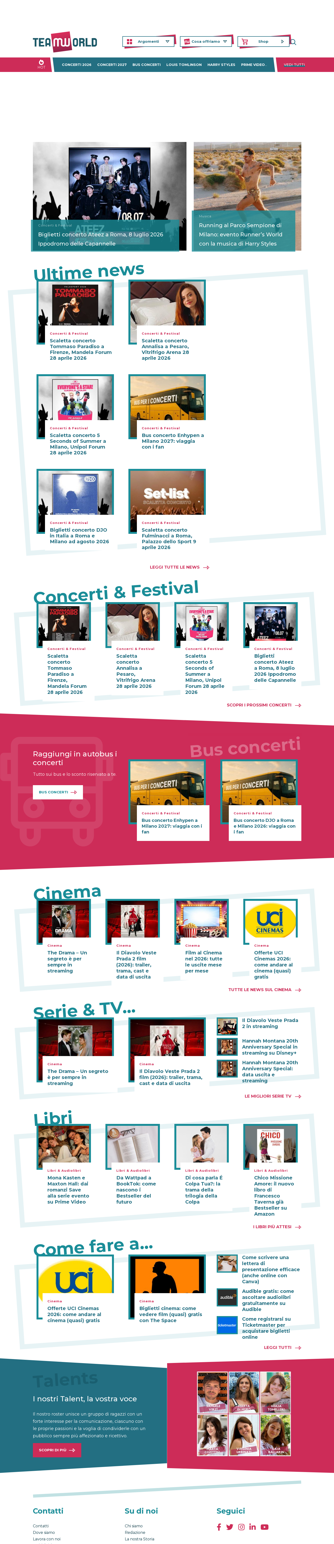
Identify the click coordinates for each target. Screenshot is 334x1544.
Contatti (41, 1494)
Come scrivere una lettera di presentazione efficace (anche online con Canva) (269, 1249)
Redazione (135, 1501)
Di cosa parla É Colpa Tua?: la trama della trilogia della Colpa (202, 1180)
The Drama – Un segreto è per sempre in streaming (65, 954)
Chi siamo (134, 1494)
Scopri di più (53, 1418)
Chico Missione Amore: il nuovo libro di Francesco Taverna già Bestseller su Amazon (274, 1183)
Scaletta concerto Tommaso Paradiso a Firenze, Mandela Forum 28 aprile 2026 (81, 349)
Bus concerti (147, 65)
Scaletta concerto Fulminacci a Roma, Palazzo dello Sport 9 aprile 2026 (169, 538)
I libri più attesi (272, 1209)
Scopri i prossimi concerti (259, 697)
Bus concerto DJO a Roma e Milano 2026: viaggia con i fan (265, 818)
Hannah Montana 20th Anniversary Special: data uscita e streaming (271, 1058)
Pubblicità (43, 1514)
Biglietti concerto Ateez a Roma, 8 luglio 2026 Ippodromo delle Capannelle (87, 235)
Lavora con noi (46, 1507)
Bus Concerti (53, 784)
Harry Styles (221, 65)
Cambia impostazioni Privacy (122, 1535)
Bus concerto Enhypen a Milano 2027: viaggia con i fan (173, 441)
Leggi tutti (277, 1315)
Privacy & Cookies (81, 1535)
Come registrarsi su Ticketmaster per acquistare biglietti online (264, 1297)
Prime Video (253, 65)
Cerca (297, 42)
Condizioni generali (48, 1535)
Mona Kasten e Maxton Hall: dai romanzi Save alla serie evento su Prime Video (67, 1180)
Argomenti (148, 41)
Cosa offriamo (206, 41)
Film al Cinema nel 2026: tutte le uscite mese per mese (206, 954)
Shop (263, 41)
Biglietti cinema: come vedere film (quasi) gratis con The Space (168, 1297)
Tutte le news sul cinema (259, 981)
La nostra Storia (139, 1507)
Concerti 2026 (76, 65)
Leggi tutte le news (175, 567)
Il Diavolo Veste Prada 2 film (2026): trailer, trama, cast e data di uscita (137, 957)
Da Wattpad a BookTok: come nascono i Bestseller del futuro (134, 1180)
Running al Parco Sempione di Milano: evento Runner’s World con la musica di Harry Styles (244, 230)
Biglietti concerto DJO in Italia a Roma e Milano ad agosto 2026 (79, 535)
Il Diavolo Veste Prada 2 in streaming (269, 1014)
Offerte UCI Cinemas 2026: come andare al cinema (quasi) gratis (272, 957)
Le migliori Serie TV (268, 1086)
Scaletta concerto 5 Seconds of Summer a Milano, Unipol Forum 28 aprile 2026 (78, 444)
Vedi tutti (294, 65)
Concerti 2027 (112, 65)
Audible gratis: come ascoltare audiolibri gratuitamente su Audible (271, 1273)
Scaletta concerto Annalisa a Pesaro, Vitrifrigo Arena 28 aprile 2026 (165, 349)
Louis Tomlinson (184, 65)
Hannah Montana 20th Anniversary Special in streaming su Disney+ (267, 1037)
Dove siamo (44, 1501)
